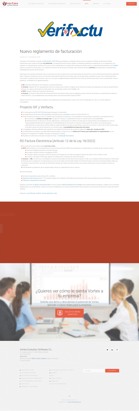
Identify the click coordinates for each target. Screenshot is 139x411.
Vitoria (39, 358)
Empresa (96, 3)
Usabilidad (54, 381)
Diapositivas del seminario (31, 178)
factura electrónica (48, 193)
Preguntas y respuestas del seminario (34, 180)
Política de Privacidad (58, 383)
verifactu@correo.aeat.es (66, 136)
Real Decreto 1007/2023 (51, 61)
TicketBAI (115, 65)
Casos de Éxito (75, 3)
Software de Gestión (28, 372)
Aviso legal (25, 383)
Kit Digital (107, 3)
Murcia (34, 358)
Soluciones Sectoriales (57, 3)
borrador (67, 114)
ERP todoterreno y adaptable (31, 381)
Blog (86, 3)
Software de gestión (36, 3)
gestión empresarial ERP (42, 185)
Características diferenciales (31, 378)
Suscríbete (112, 370)
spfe (55, 193)
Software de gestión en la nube (62, 370)
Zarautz (43, 358)
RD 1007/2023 (40, 112)
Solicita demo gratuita (72, 313)
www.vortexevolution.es (74, 402)
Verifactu (38, 193)
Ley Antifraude (30, 193)
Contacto (131, 4)
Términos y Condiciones (29, 386)
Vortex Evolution (27, 370)
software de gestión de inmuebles (71, 185)
